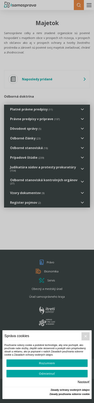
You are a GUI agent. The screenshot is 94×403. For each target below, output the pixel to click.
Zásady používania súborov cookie (70, 394)
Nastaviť (84, 382)
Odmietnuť (47, 373)
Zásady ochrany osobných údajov (70, 390)
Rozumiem (47, 363)
